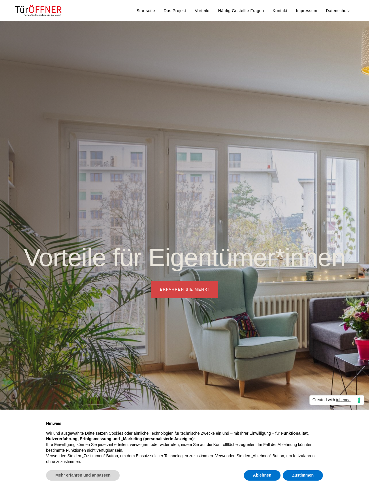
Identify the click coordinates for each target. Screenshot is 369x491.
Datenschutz (338, 10)
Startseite (146, 10)
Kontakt (280, 10)
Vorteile (202, 10)
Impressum (306, 10)
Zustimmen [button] (303, 475)
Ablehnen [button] (262, 475)
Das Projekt (175, 10)
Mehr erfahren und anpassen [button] (82, 475)
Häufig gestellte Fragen (241, 10)
